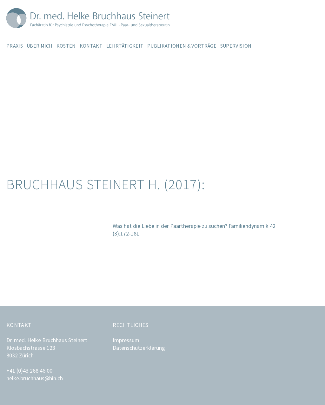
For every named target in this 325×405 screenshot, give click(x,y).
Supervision (236, 46)
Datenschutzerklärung (139, 347)
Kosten (66, 46)
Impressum (126, 340)
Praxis (14, 46)
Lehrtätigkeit (124, 46)
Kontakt (91, 46)
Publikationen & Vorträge (181, 46)
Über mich (40, 46)
